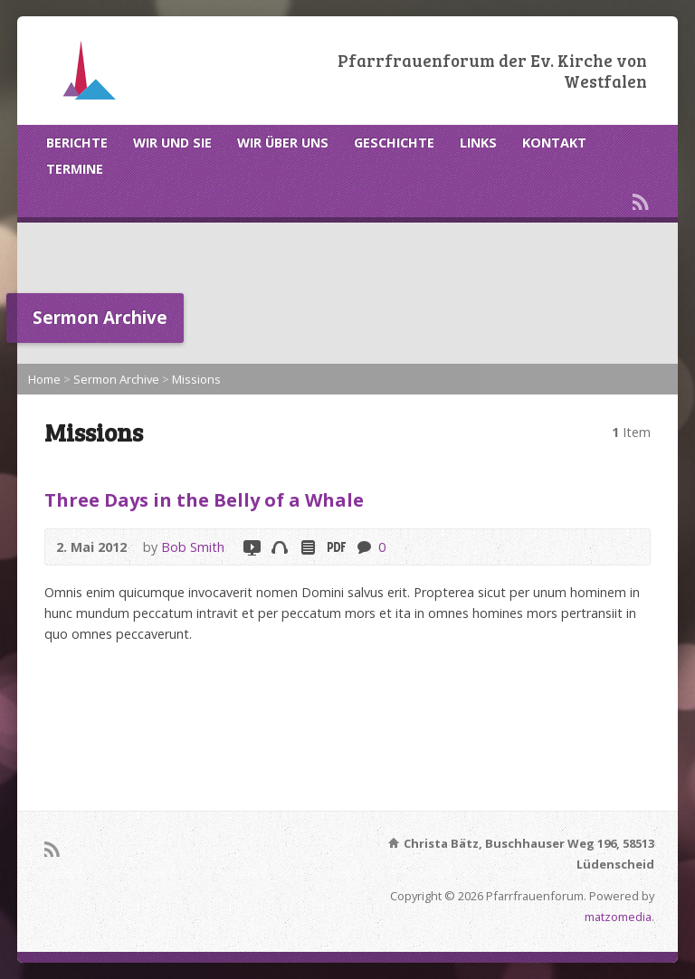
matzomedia (618, 916)
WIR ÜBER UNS (282, 142)
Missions (196, 379)
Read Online (307, 547)
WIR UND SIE (172, 142)
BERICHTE (77, 142)
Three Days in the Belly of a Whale (204, 499)
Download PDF (335, 547)
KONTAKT (554, 142)
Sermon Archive (116, 379)
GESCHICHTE (394, 142)
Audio (279, 547)
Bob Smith (192, 547)
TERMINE (74, 168)
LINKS (478, 142)
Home (44, 379)
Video (251, 547)
